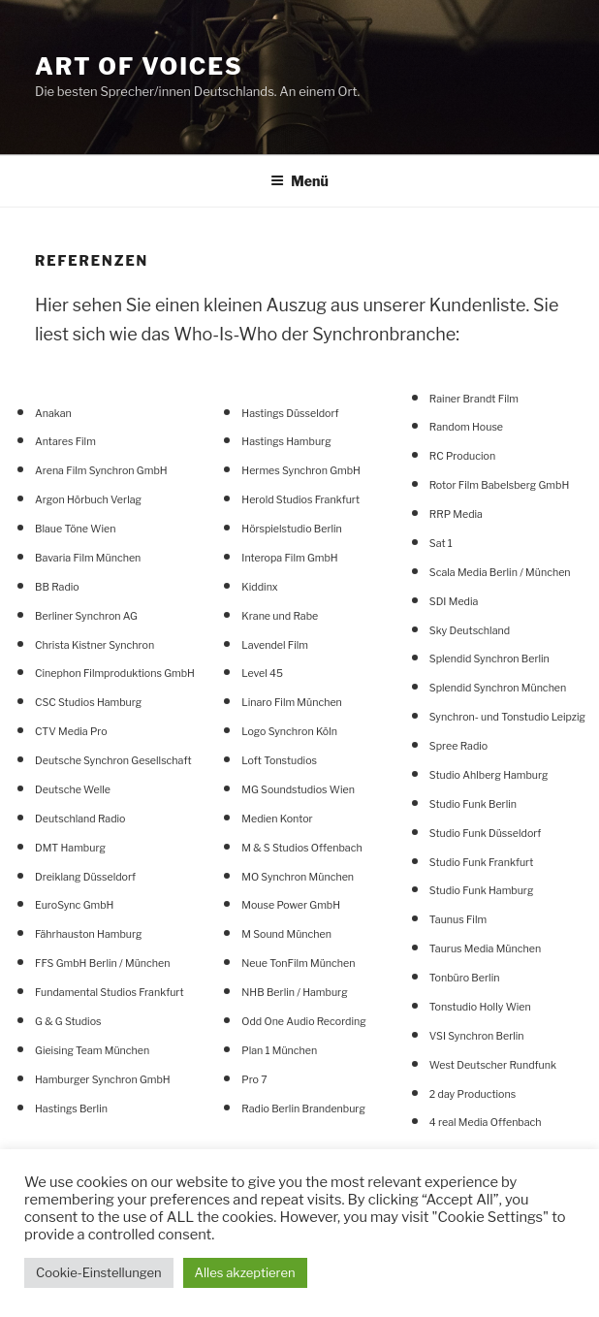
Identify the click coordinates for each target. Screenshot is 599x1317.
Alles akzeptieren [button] (245, 1272)
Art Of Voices (139, 66)
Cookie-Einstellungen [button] (99, 1272)
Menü (299, 181)
